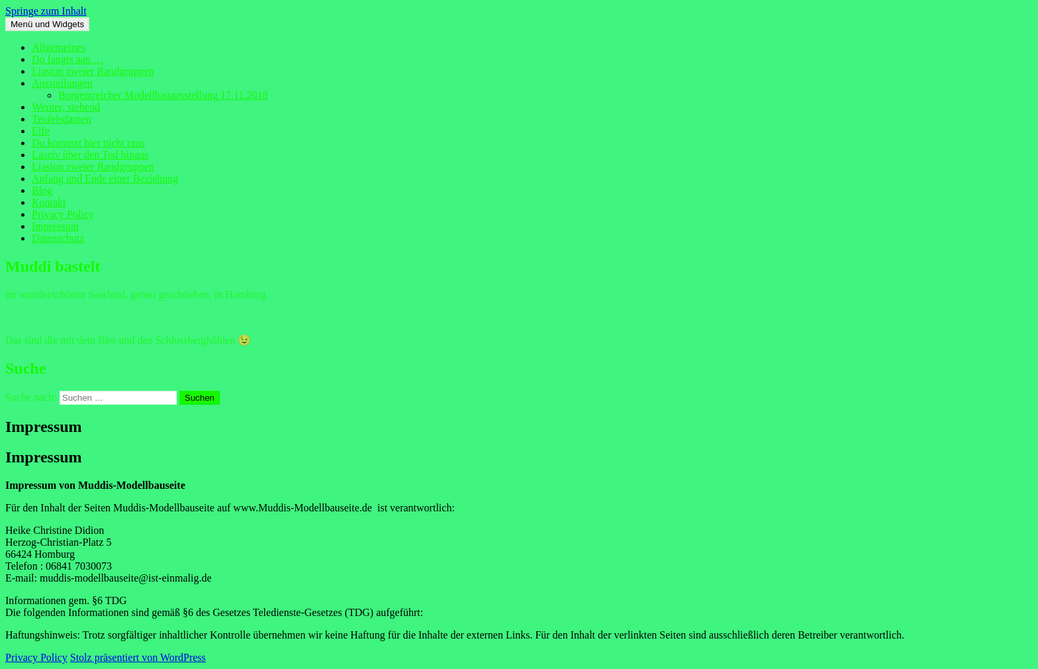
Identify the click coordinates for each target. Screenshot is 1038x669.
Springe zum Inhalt (46, 11)
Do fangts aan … (68, 59)
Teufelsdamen (61, 119)
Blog (42, 190)
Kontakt (49, 202)
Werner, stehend (66, 107)
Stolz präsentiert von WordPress (138, 657)
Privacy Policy (63, 214)
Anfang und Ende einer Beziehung (105, 178)
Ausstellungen (62, 83)
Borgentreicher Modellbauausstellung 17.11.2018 (162, 95)
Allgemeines (58, 47)
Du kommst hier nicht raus (88, 142)
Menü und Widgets (47, 24)
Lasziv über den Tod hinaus (90, 154)
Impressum (55, 226)
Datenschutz (58, 238)
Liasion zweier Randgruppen (93, 71)
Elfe (41, 130)
